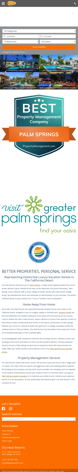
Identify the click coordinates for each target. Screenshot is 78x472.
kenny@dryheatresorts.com (12, 463)
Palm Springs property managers (14, 376)
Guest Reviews (7, 431)
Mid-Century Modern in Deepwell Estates (58, 70)
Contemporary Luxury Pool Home (19, 70)
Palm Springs (35, 285)
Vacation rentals (65, 312)
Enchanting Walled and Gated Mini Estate (19, 88)
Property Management (11, 437)
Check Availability (39, 47)
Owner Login (7, 441)
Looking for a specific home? (14, 52)
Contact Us (6, 434)
